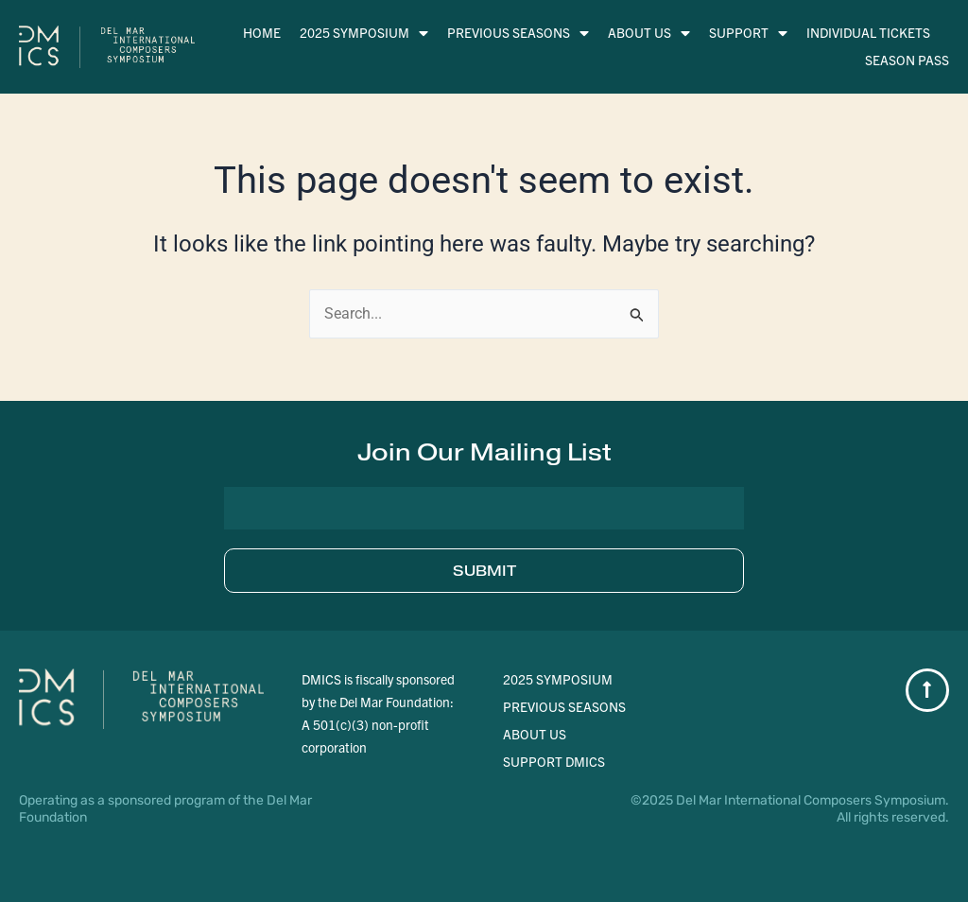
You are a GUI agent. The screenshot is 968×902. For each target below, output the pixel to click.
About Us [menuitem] (649, 32)
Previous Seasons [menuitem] (518, 32)
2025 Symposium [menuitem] (364, 32)
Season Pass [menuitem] (907, 59)
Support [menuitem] (748, 32)
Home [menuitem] (262, 32)
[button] (484, 452)
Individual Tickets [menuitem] (868, 32)
